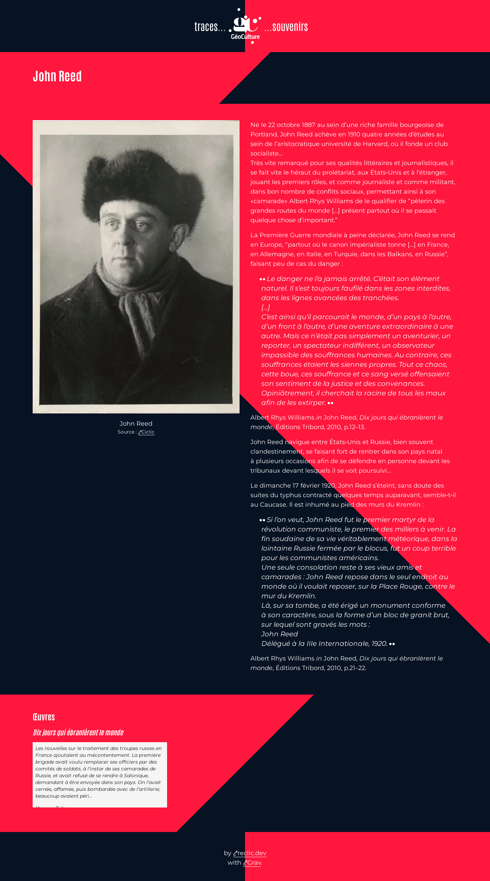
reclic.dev (252, 853)
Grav (254, 862)
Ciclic (148, 432)
